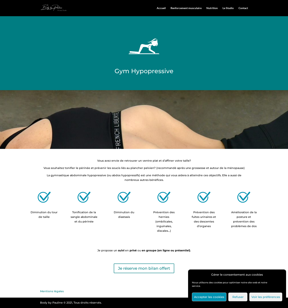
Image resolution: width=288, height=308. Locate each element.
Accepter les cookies (209, 297)
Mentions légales (52, 291)
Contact (243, 8)
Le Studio (228, 8)
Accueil (161, 8)
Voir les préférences (265, 297)
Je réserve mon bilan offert (144, 268)
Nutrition (212, 8)
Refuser (238, 297)
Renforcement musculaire (186, 8)
